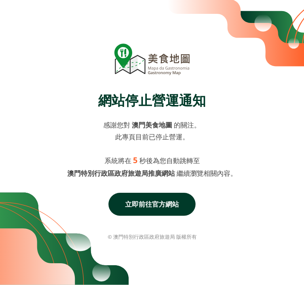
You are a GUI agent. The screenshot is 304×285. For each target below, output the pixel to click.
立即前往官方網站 (152, 204)
